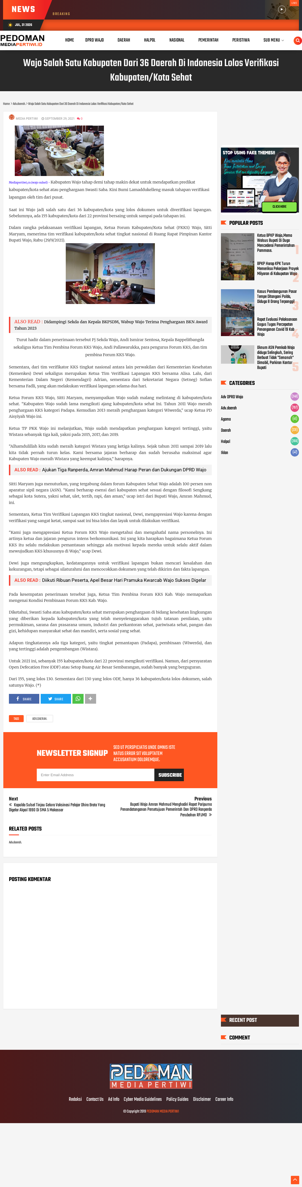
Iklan (224, 453)
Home (69, 40)
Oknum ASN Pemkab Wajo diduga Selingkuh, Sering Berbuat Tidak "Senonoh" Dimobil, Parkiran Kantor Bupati (276, 357)
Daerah (226, 430)
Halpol (225, 441)
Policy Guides (177, 1100)
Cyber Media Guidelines (143, 1100)
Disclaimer (202, 1100)
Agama (226, 419)
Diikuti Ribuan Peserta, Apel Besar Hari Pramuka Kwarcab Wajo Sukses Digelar (124, 580)
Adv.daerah (229, 408)
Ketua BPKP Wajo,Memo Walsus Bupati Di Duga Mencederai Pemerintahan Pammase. (276, 243)
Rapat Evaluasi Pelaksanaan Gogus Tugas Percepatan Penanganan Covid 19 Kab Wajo (277, 327)
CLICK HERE (279, 207)
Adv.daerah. (39, 719)
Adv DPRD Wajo (232, 397)
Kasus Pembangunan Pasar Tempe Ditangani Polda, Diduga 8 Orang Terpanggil (277, 296)
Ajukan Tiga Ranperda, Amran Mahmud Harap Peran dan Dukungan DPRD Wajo (124, 469)
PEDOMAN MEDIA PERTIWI (163, 1111)
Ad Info (113, 1100)
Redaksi (75, 1100)
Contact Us (95, 1100)
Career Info (224, 1100)
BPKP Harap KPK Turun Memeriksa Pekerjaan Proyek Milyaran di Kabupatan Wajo (278, 269)
